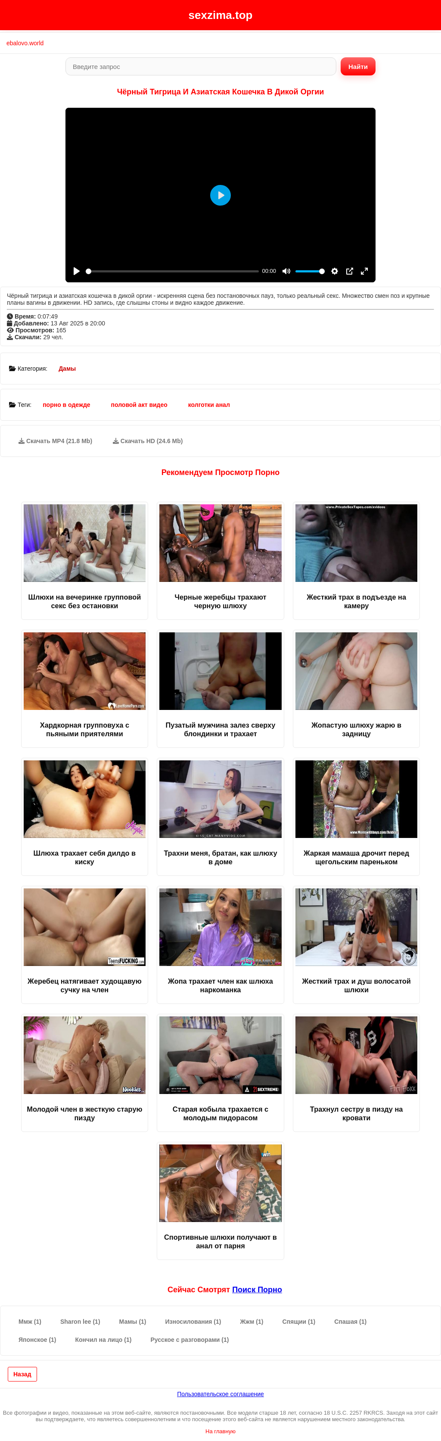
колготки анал (209, 404)
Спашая (350, 1321)
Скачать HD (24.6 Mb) (148, 441)
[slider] (172, 271)
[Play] (77, 271)
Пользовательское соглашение (220, 1394)
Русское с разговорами (189, 1339)
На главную (220, 1431)
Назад (22, 1374)
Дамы (67, 368)
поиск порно (257, 1289)
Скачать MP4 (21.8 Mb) (55, 441)
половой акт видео (139, 404)
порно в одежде (66, 404)
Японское (37, 1339)
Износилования (193, 1321)
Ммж (30, 1321)
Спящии (298, 1321)
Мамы (132, 1321)
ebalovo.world (24, 43)
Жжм (251, 1321)
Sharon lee (80, 1321)
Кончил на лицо (103, 1339)
